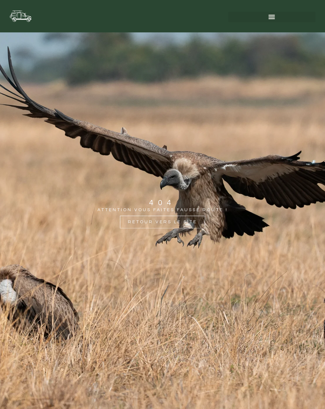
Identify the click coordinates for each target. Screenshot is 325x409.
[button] (271, 17)
